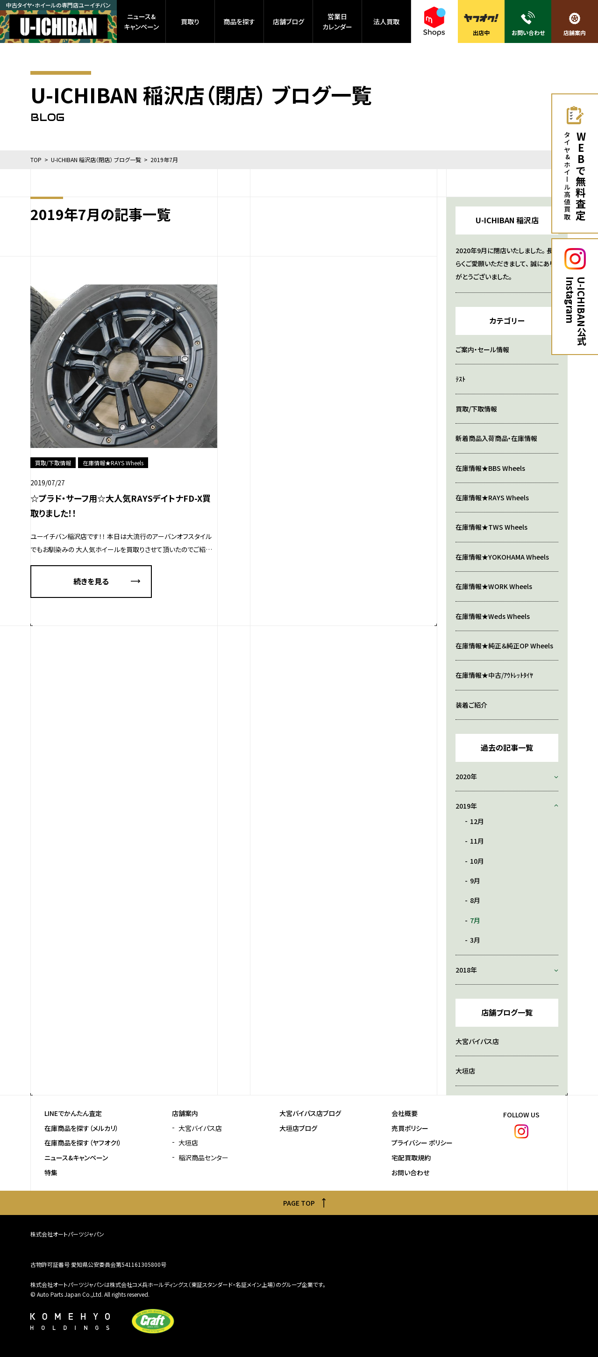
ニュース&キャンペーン (141, 21)
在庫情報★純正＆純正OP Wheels (504, 645)
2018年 (466, 969)
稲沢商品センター (203, 1158)
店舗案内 (185, 1113)
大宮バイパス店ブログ (310, 1113)
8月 (475, 900)
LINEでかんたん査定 (73, 1113)
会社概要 (405, 1113)
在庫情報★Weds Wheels (493, 616)
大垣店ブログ (298, 1128)
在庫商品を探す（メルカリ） (81, 1128)
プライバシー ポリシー (422, 1143)
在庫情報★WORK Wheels (494, 586)
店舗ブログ (288, 21)
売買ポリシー (410, 1128)
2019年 (466, 805)
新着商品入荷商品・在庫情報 (496, 438)
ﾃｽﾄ (460, 379)
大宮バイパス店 (477, 1041)
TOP (36, 159)
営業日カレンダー (337, 21)
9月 (475, 880)
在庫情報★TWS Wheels (491, 527)
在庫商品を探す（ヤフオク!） (82, 1143)
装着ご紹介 (471, 705)
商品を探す (239, 21)
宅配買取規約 (411, 1158)
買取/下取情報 (476, 408)
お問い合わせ (410, 1173)
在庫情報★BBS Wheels (490, 468)
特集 (50, 1173)
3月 (475, 940)
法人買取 (386, 21)
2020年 (466, 776)
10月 (477, 861)
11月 (477, 840)
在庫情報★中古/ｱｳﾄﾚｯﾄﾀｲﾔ (494, 675)
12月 (477, 821)
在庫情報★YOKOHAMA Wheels (502, 556)
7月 (475, 920)
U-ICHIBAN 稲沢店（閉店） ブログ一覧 (96, 159)
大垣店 (465, 1070)
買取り (190, 21)
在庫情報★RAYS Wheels (492, 497)
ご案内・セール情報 (482, 349)
